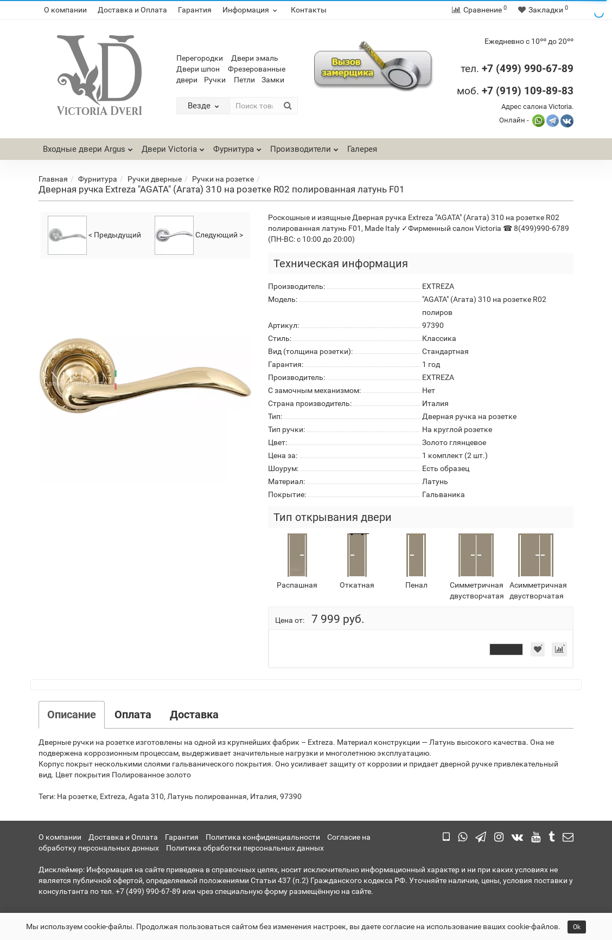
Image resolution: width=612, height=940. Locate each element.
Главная (53, 179)
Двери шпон (198, 69)
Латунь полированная (207, 796)
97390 (291, 796)
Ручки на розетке (223, 179)
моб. (515, 91)
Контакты (309, 9)
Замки (273, 79)
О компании (65, 9)
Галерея (362, 149)
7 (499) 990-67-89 (530, 68)
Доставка (194, 714)
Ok (577, 927)
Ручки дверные (154, 179)
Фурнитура (237, 146)
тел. (471, 68)
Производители (304, 146)
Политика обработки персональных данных (245, 848)
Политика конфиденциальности (263, 837)
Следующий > (199, 235)
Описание (71, 714)
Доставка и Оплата (132, 9)
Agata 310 (146, 796)
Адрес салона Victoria (536, 106)
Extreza (112, 796)
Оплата (132, 714)
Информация (251, 9)
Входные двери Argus (84, 149)
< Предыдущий (94, 235)
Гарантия (195, 9)
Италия (263, 796)
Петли (244, 79)
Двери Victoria (173, 146)
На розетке (77, 796)
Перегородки (199, 58)
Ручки (215, 79)
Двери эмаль (254, 58)
